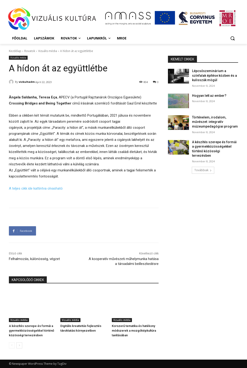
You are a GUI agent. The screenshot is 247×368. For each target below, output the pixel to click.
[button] (232, 38)
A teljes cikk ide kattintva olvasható (36, 188)
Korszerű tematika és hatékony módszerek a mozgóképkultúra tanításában (134, 330)
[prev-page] (12, 345)
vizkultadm (27, 81)
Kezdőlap (15, 51)
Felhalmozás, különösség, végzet (34, 259)
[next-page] (19, 345)
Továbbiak (203, 170)
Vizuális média (47, 51)
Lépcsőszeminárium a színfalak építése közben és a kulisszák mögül (214, 75)
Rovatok (29, 51)
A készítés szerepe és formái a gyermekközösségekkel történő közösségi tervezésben (31, 330)
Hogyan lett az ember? (209, 95)
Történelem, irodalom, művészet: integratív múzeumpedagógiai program (215, 121)
